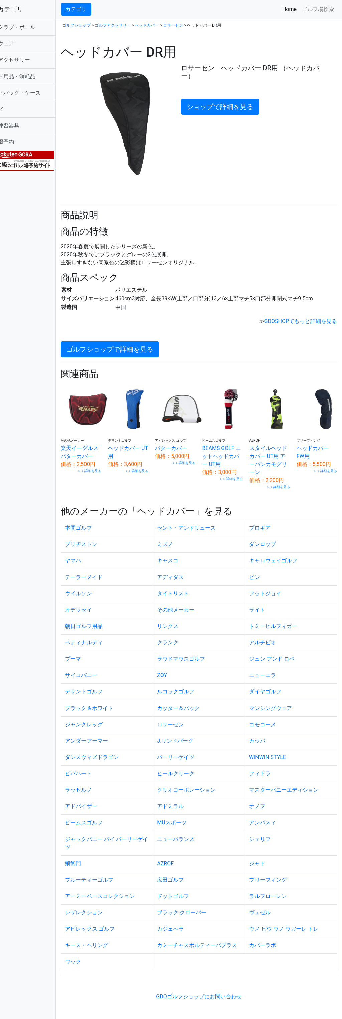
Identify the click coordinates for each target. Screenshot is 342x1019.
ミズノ (182, 538)
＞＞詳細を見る (110, 472)
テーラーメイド (108, 570)
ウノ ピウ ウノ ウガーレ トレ (292, 922)
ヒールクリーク (192, 767)
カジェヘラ (187, 922)
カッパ (265, 734)
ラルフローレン (276, 890)
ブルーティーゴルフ (114, 873)
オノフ (265, 800)
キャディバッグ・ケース (36, 93)
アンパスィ (270, 816)
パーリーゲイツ (192, 751)
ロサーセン (198, 25)
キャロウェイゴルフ (281, 554)
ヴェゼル (268, 906)
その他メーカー (192, 603)
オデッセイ (103, 603)
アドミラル (187, 800)
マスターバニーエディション (292, 783)
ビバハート (103, 767)
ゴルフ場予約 (23, 142)
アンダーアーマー (111, 734)
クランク (184, 636)
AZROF (182, 857)
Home (290, 8)
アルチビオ (270, 636)
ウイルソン (103, 587)
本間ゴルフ (103, 521)
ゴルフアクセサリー (31, 60)
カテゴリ (101, 9)
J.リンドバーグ (192, 734)
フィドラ (268, 767)
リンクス (184, 620)
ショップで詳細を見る (234, 107)
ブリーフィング (276, 873)
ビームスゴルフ (108, 816)
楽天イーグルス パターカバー (102, 449)
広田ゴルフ (187, 873)
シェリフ (268, 833)
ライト (265, 603)
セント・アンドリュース (203, 521)
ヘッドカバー (171, 25)
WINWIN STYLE (275, 751)
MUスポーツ (188, 816)
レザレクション (108, 906)
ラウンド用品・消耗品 (33, 76)
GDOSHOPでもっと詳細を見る (300, 319)
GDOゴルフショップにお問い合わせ (211, 998)
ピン (262, 570)
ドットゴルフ (190, 890)
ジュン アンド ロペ (280, 652)
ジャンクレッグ (108, 718)
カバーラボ (270, 939)
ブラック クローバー (198, 906)
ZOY (179, 669)
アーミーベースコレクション (124, 890)
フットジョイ (273, 587)
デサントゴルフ (108, 685)
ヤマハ (98, 554)
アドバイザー (106, 800)
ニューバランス (192, 833)
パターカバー (188, 441)
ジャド (265, 857)
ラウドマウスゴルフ (198, 652)
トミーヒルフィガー (281, 620)
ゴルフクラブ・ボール (33, 27)
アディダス (187, 570)
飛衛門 (98, 857)
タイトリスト (190, 587)
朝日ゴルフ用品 (108, 620)
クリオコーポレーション (203, 783)
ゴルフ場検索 (318, 9)
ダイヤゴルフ (273, 685)
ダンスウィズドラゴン (116, 751)
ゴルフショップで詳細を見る (134, 347)
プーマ (98, 652)
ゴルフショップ (101, 25)
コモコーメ (270, 718)
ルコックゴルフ (192, 685)
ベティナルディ (108, 636)
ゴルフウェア (23, 43)
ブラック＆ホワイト (114, 701)
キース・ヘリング (111, 939)
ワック (98, 963)
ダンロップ (270, 538)
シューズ (17, 109)
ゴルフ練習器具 (25, 125)
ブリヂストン (106, 538)
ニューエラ (270, 669)
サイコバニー (106, 669)
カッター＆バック (195, 701)
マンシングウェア (278, 701)
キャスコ (184, 554)
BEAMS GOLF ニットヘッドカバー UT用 (230, 449)
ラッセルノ (103, 783)
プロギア (268, 521)
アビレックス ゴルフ (114, 922)
